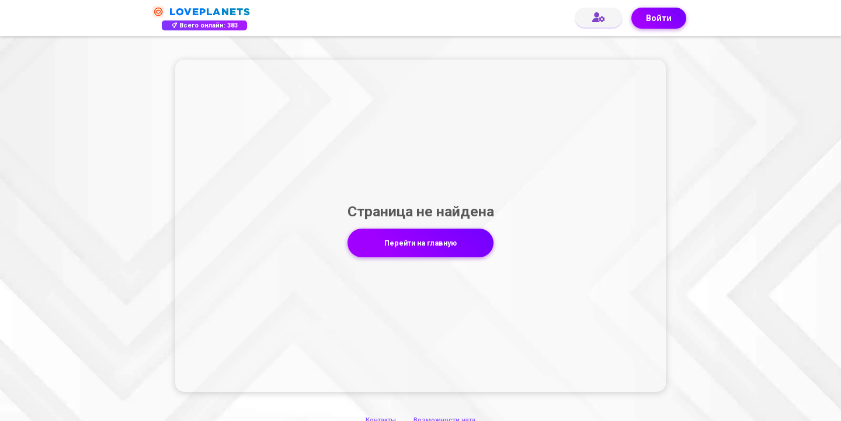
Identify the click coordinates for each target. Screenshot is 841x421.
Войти (659, 18)
